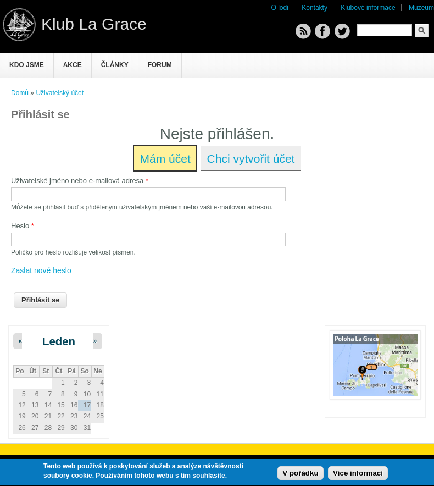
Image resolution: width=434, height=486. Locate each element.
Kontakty (314, 8)
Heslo (22, 226)
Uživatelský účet (60, 93)
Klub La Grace (94, 24)
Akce (72, 65)
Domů (20, 93)
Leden (58, 341)
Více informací (358, 475)
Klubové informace (368, 8)
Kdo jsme (26, 65)
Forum (160, 65)
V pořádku (300, 475)
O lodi (279, 8)
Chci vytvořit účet (251, 158)
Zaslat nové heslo (41, 270)
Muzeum (421, 8)
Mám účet (165, 158)
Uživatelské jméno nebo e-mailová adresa (79, 180)
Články (115, 65)
